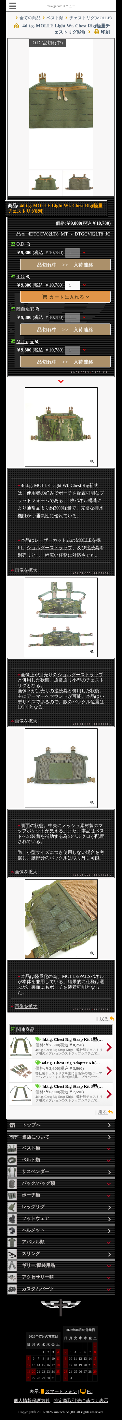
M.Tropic (25, 341)
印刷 (99, 32)
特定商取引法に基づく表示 (81, 1400)
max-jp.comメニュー (61, 6)
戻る (107, 1018)
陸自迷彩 (25, 308)
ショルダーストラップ (49, 547)
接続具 (93, 547)
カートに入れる (66, 297)
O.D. (20, 244)
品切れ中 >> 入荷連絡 (65, 264)
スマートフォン (61, 1391)
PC (90, 1391)
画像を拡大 (26, 570)
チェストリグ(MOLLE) (90, 18)
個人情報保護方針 (32, 1400)
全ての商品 (30, 18)
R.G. (20, 276)
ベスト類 (55, 18)
